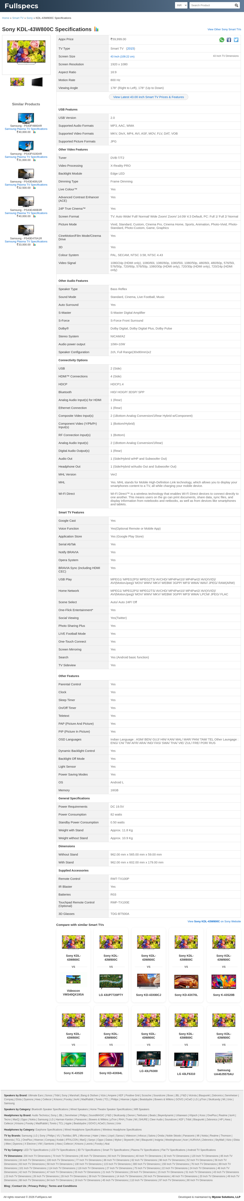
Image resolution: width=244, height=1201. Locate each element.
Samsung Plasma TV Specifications (26, 128)
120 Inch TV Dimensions (205, 1156)
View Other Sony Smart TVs (224, 29)
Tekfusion (142, 1115)
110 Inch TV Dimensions (143, 1180)
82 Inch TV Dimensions (144, 1160)
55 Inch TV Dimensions (87, 1172)
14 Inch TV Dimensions (129, 1176)
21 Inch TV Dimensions (115, 1172)
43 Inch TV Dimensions (226, 56)
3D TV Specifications (88, 1150)
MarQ (16, 1119)
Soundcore (159, 1095)
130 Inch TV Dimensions (88, 1164)
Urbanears (181, 1115)
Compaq (8, 1099)
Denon (131, 1115)
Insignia (159, 1139)
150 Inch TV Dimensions (175, 1164)
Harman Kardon (64, 1119)
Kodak (60, 1139)
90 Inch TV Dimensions (200, 1180)
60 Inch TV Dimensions (121, 1156)
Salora (152, 1135)
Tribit (57, 1095)
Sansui (120, 1135)
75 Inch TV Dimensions (147, 1168)
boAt (76, 1099)
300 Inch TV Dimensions (146, 1164)
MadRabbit (87, 1099)
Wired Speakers (79, 1109)
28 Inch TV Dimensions (74, 1176)
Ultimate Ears (35, 1095)
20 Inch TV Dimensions (212, 1176)
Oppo (24, 1119)
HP (221, 1119)
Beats (153, 1115)
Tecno (7, 1119)
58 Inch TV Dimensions (59, 1164)
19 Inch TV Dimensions (87, 1180)
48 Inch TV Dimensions (185, 1176)
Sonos (48, 1095)
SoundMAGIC (96, 1115)
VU (58, 1135)
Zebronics (217, 1095)
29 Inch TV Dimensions (143, 1172)
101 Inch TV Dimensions (32, 1168)
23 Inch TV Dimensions (18, 1176)
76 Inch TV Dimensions (204, 1164)
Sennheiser (231, 1095)
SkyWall (219, 1139)
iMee (8, 1143)
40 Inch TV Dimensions (149, 1156)
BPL (75, 1135)
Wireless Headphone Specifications (122, 1129)
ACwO (188, 1099)
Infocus (142, 1135)
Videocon (131, 1135)
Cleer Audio (156, 1119)
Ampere (112, 1095)
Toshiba (66, 1135)
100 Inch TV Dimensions (60, 1160)
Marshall (74, 1095)
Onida (160, 1135)
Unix (229, 1099)
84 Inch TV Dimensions (59, 1180)
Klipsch (194, 1115)
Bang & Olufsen (89, 1095)
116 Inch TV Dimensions (91, 1168)
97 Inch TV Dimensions (172, 1180)
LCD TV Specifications (63, 1150)
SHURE (143, 1119)
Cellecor (47, 1099)
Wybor (118, 1139)
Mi (223, 1099)
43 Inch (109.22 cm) (123, 56)
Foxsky (68, 1099)
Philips (114, 1099)
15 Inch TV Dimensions (171, 1172)
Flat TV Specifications (173, 1150)
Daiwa (108, 1139)
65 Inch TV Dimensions (93, 1156)
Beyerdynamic (166, 1115)
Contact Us (19, 1186)
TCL (106, 1099)
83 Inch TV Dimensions (32, 1164)
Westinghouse (173, 1139)
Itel (137, 1139)
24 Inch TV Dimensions (202, 1168)
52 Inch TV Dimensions (200, 1160)
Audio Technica (40, 1115)
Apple (134, 1099)
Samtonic (49, 1143)
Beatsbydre (146, 1099)
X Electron (30, 1143)
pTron (203, 1099)
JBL (177, 1095)
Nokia (32, 1119)
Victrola (192, 1095)
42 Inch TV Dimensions (32, 1172)
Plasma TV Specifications (145, 1150)
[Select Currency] (181, 5)
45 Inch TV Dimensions (115, 1180)
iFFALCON (72, 1139)
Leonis (89, 1143)
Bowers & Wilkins (164, 1099)
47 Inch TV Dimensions (59, 1172)
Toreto (98, 1099)
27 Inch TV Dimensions (119, 1168)
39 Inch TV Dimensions (101, 1176)
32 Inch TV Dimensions (176, 1156)
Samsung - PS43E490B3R (26, 210)
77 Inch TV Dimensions (89, 1160)
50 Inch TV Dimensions (157, 1176)
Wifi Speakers (141, 1109)
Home (5, 17)
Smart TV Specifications (116, 1150)
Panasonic (81, 1119)
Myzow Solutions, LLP (226, 1197)
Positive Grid (133, 1095)
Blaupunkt (204, 1095)
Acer (185, 1139)
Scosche (146, 1095)
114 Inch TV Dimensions (61, 1168)
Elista (19, 1099)
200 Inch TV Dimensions (37, 1156)
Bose (170, 1095)
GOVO (179, 1099)
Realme (223, 1115)
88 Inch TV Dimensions (32, 1180)
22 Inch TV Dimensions (175, 1168)
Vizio (103, 1095)
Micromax (85, 1135)
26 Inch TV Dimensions (46, 1176)
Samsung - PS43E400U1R (26, 181)
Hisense (124, 1099)
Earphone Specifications (49, 1129)
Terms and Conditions (63, 1186)
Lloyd (111, 1135)
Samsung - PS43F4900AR (26, 125)
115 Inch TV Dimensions (117, 1164)
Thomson (226, 1135)
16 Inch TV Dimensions (32, 1160)
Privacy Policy (37, 1186)
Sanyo (91, 1139)
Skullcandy (214, 1099)
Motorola (9, 1139)
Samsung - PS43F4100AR (26, 153)
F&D (183, 1095)
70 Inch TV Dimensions (65, 1156)
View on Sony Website (214, 921)
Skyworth (129, 1139)
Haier (95, 1135)
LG (196, 1099)
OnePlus (212, 1115)
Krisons (58, 1099)
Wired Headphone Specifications (82, 1129)
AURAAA (195, 1139)
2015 (130, 48)
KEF (120, 1095)
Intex (103, 1135)
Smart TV (18, 17)
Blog (7, 1186)
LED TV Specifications (36, 1150)
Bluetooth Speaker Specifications (50, 1109)
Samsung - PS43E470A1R (26, 238)
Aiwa (37, 1099)
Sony (30, 17)
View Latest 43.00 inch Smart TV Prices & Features (148, 97)
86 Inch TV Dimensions (116, 1160)
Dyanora (28, 1099)
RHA (121, 1119)
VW (40, 1143)
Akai (107, 1143)
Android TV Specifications (201, 1150)
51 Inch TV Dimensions (198, 1172)
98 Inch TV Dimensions (172, 1160)
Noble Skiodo (173, 1135)
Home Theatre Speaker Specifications (111, 1109)
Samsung (9, 1103)
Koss (202, 1115)
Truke (129, 1119)
